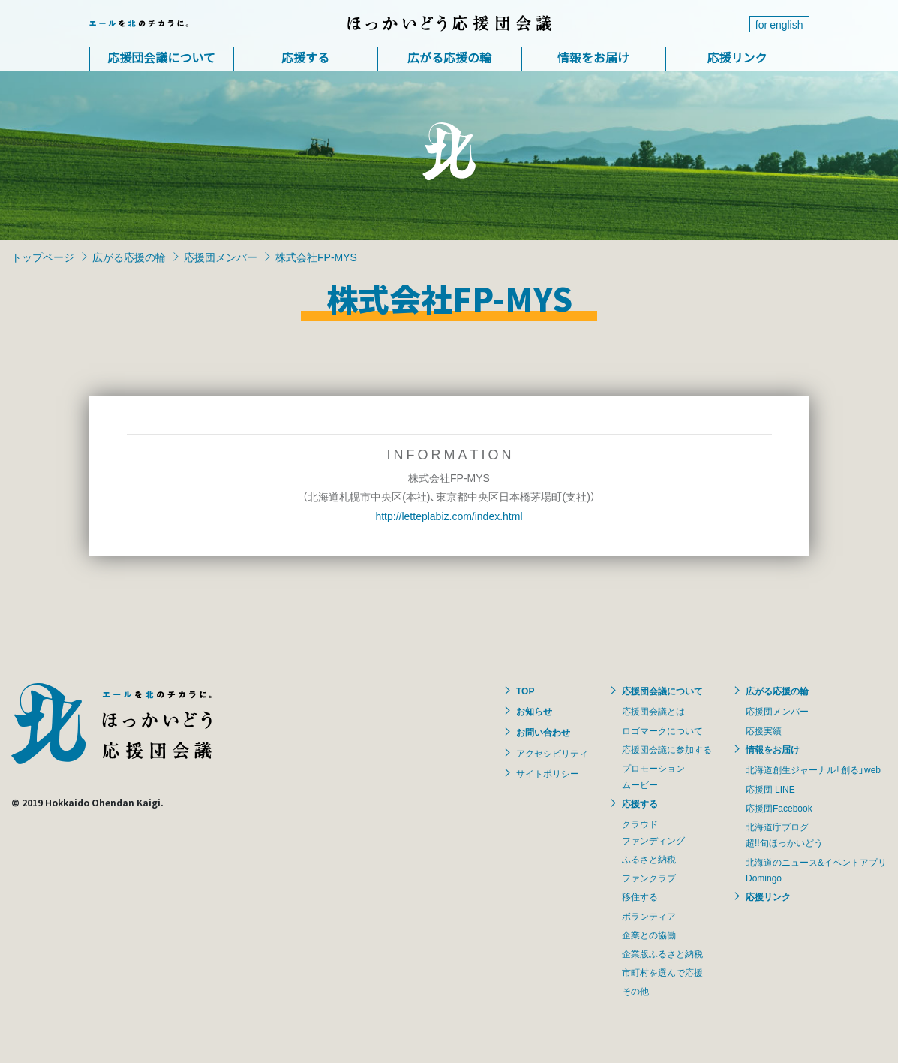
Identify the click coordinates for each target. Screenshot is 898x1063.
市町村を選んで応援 (662, 972)
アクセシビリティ (552, 753)
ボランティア (649, 916)
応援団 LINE (770, 789)
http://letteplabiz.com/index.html (448, 515)
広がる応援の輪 (449, 57)
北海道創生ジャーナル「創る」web (813, 769)
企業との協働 (649, 934)
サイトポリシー (547, 773)
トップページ (42, 256)
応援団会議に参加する (667, 749)
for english (779, 24)
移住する (640, 896)
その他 (635, 991)
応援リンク (737, 57)
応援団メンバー (220, 256)
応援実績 (764, 730)
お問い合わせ (543, 732)
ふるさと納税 (649, 859)
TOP (525, 690)
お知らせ (534, 711)
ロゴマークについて (662, 730)
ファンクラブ (649, 877)
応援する (305, 57)
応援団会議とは (653, 711)
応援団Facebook (779, 808)
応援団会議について (161, 57)
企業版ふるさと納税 (662, 953)
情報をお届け (593, 57)
